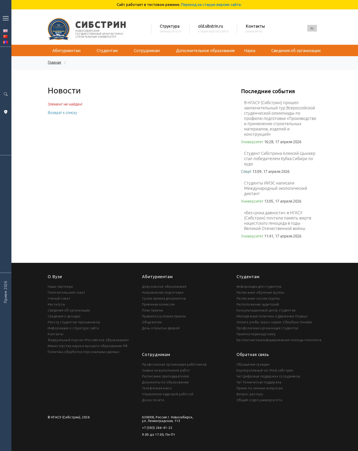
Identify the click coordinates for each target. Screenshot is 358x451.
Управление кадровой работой (167, 394)
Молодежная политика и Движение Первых (272, 316)
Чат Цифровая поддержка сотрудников (268, 376)
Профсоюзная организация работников (174, 364)
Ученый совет (59, 298)
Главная (54, 62)
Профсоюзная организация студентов (267, 328)
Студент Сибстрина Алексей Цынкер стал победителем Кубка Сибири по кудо (279, 158)
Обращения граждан (253, 364)
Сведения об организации (296, 50)
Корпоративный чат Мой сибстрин (265, 370)
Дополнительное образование (205, 50)
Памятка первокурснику (256, 334)
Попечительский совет (66, 292)
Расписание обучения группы (260, 292)
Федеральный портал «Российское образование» (88, 340)
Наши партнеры (60, 286)
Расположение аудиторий (258, 304)
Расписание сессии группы (258, 298)
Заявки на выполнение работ (166, 370)
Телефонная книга (156, 388)
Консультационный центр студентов (266, 310)
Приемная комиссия (158, 304)
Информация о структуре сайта (73, 328)
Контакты (55, 334)
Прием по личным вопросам (260, 388)
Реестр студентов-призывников (74, 322)
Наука (249, 50)
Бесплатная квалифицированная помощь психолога (279, 340)
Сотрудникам (147, 50)
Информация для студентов (259, 286)
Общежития (152, 322)
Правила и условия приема (164, 316)
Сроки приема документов (164, 298)
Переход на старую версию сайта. (211, 5)
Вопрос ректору (250, 394)
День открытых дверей (160, 328)
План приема (152, 310)
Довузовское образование (164, 286)
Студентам (107, 50)
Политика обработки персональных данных (83, 352)
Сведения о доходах (64, 316)
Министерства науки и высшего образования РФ (88, 346)
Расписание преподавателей (165, 376)
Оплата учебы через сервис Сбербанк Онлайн (274, 322)
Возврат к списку (62, 113)
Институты (56, 304)
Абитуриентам (66, 50)
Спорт (246, 171)
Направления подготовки (162, 292)
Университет (252, 142)
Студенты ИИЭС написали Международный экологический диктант (275, 188)
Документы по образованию (165, 382)
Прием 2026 (5, 292)
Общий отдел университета (259, 400)
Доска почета (153, 400)
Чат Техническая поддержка (259, 382)
